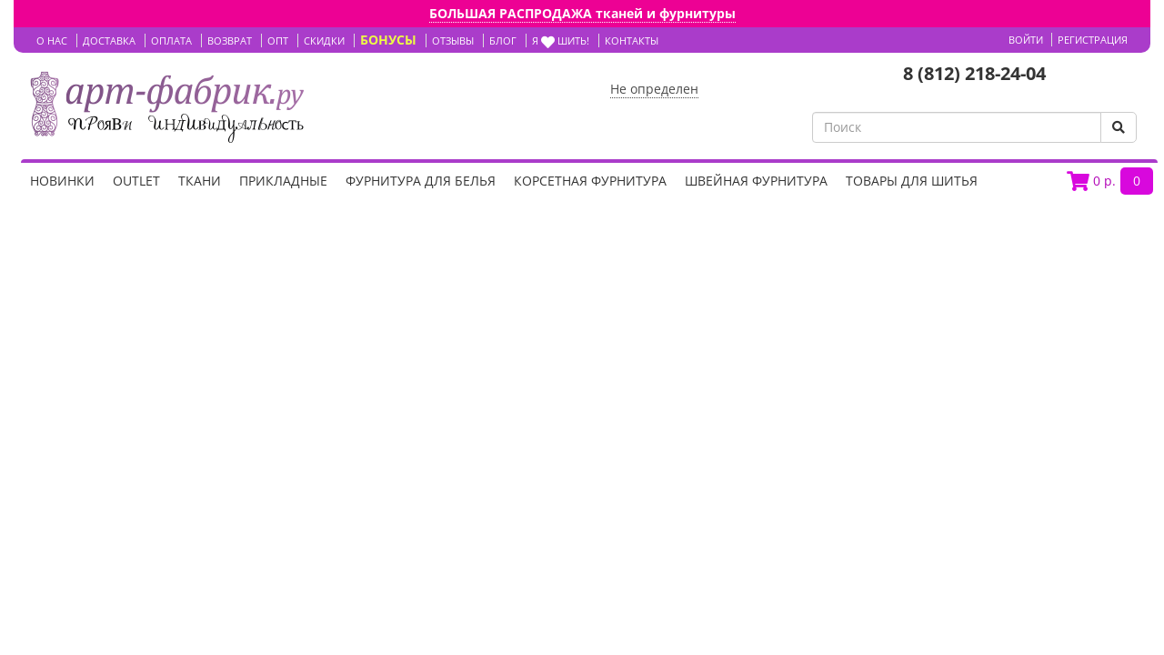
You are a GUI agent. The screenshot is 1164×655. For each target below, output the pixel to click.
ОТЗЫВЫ (453, 40)
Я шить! (560, 40)
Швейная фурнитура (756, 180)
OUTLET (136, 180)
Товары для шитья (912, 180)
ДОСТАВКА (109, 40)
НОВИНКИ (62, 180)
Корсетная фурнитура (590, 180)
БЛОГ (503, 40)
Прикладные (283, 180)
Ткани (199, 180)
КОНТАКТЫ (631, 40)
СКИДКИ (324, 40)
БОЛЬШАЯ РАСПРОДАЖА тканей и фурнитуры (582, 13)
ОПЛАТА (171, 40)
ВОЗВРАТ (229, 40)
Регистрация (1093, 39)
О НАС (51, 40)
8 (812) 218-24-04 (974, 73)
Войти (1025, 39)
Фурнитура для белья (421, 180)
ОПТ (277, 40)
